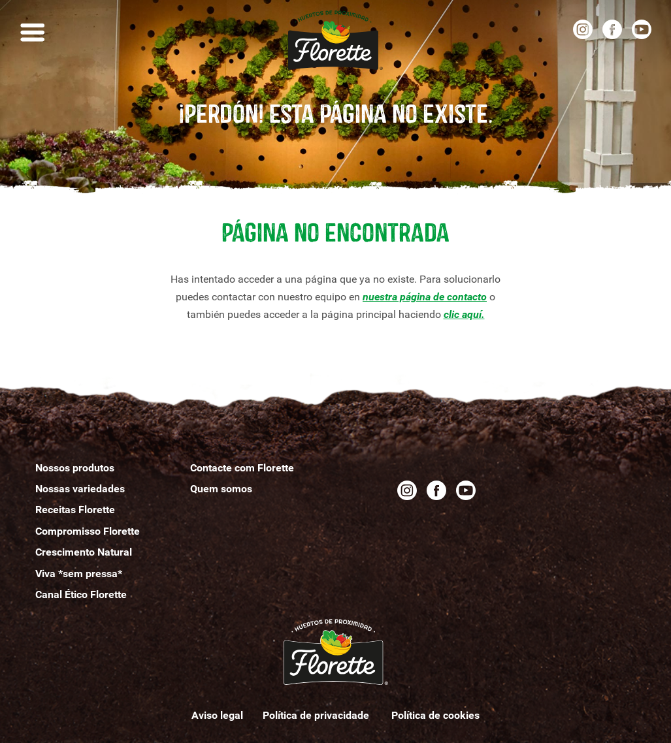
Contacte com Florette (242, 468)
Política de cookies (435, 715)
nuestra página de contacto (425, 297)
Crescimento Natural (83, 552)
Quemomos (221, 488)
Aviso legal (217, 715)
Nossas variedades (80, 488)
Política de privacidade (317, 715)
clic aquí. (464, 314)
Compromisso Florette (87, 531)
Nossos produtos (74, 468)
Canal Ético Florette (81, 594)
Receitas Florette (75, 509)
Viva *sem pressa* (78, 573)
